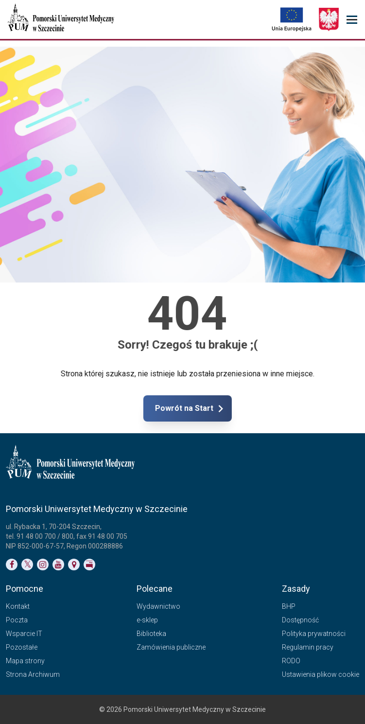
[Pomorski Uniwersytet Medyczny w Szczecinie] (62, 19)
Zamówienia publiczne (171, 647)
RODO (291, 661)
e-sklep (147, 620)
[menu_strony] (352, 20)
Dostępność (300, 620)
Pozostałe (21, 647)
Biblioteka (151, 633)
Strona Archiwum (33, 674)
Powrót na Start (224, 408)
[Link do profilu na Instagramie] (43, 564)
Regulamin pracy (307, 647)
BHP (288, 606)
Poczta (17, 620)
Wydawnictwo (158, 606)
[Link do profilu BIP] (89, 564)
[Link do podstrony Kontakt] (74, 564)
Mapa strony (25, 661)
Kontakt (18, 606)
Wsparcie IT (24, 633)
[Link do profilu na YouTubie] (58, 564)
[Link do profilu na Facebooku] (11, 564)
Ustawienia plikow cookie (320, 674)
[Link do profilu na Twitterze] (27, 564)
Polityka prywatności (314, 633)
